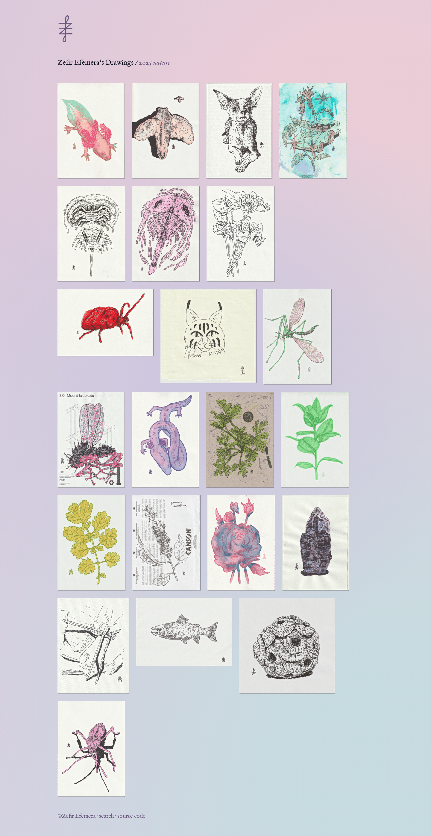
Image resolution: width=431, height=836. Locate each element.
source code (131, 816)
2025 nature (154, 62)
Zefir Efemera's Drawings (95, 62)
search (106, 816)
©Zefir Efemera (76, 816)
